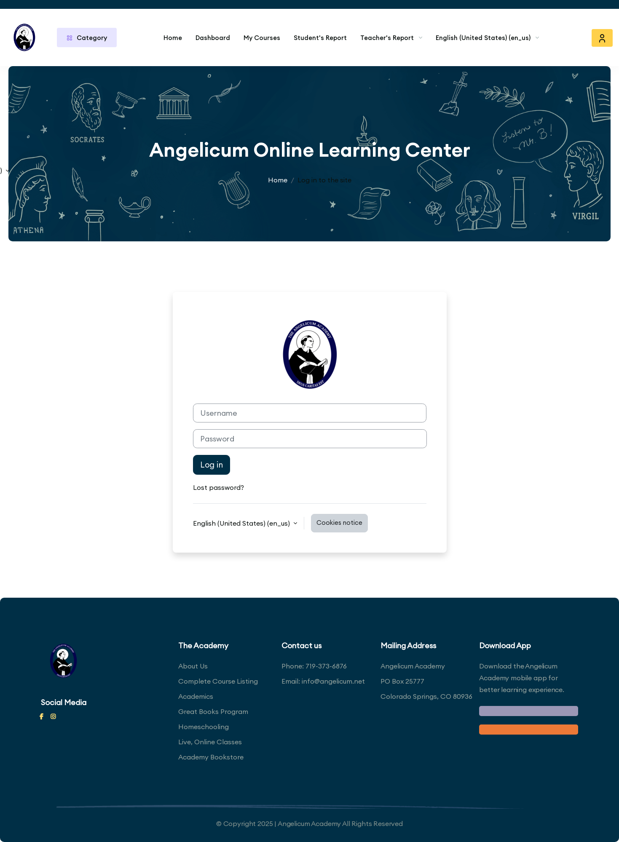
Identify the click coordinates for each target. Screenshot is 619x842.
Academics (195, 696)
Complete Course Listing (218, 681)
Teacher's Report (387, 38)
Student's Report (320, 38)
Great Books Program (213, 711)
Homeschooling (203, 726)
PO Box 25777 (402, 681)
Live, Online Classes (210, 742)
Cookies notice (339, 523)
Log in (211, 465)
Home (172, 38)
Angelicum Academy (413, 666)
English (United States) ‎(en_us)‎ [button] (242, 523)
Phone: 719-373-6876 (314, 666)
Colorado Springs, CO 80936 (426, 696)
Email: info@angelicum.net (323, 681)
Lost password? (218, 487)
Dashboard (213, 38)
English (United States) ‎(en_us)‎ (483, 38)
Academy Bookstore (211, 757)
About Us (193, 666)
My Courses (262, 38)
